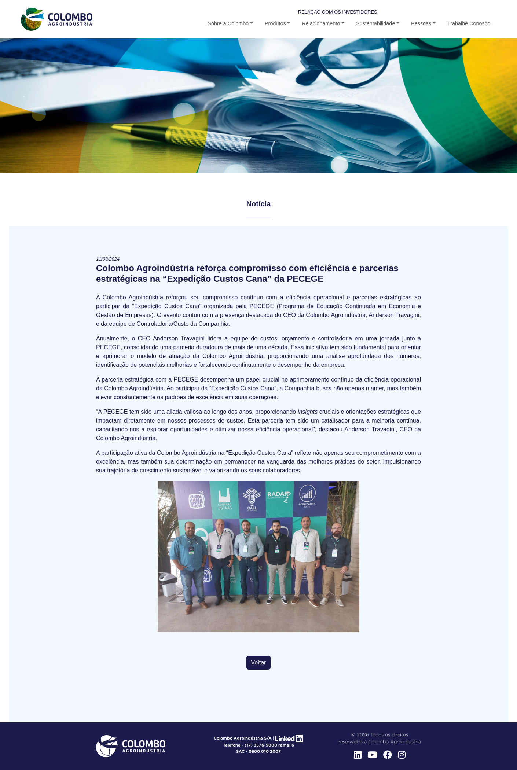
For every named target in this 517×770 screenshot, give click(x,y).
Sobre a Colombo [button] (228, 23)
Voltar (258, 662)
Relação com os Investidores (337, 12)
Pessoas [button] (421, 23)
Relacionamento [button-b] (321, 23)
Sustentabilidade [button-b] (375, 23)
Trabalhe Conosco (468, 23)
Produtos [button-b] (275, 23)
